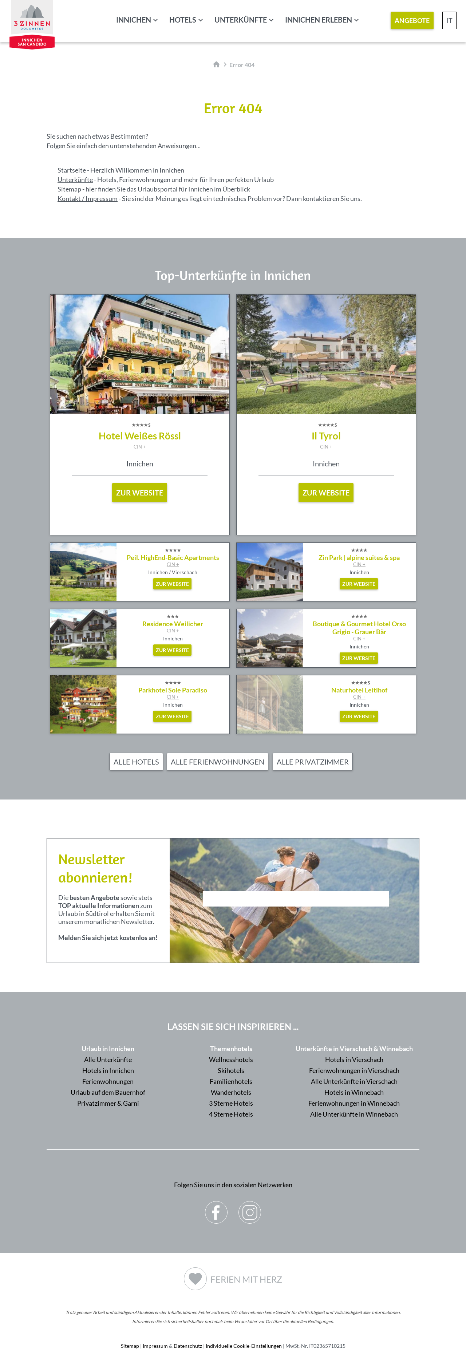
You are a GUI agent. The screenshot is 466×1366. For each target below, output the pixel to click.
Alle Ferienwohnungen (217, 761)
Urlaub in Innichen (108, 1049)
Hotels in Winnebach (354, 1092)
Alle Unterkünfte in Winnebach (354, 1114)
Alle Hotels (136, 761)
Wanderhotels (231, 1092)
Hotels (182, 19)
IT (449, 20)
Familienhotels (231, 1081)
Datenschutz (188, 1346)
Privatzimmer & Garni (108, 1103)
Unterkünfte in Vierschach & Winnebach (354, 1049)
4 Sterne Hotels (231, 1114)
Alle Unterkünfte (108, 1059)
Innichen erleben (318, 19)
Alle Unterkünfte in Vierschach (354, 1081)
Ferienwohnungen (108, 1081)
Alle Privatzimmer (313, 761)
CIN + (140, 447)
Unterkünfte (240, 19)
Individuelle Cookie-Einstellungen (244, 1346)
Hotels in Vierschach (354, 1059)
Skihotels (231, 1070)
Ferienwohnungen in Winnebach (354, 1103)
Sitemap (69, 189)
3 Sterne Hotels (231, 1103)
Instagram (250, 1207)
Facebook (216, 1207)
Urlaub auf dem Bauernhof (108, 1092)
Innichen (133, 19)
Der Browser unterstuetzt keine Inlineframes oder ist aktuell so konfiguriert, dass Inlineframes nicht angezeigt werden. (296, 918)
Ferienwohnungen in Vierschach (354, 1070)
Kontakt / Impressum (88, 198)
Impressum (155, 1346)
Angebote (412, 20)
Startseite (72, 170)
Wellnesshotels (231, 1059)
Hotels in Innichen (108, 1070)
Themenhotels (231, 1049)
